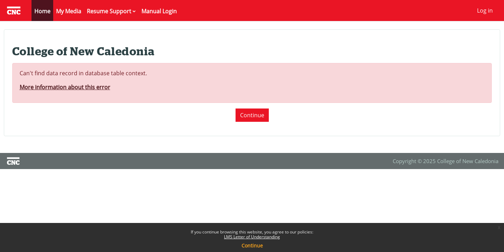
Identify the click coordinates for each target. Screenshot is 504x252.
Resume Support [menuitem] (109, 11)
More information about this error (78, 87)
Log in (485, 10)
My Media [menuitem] (68, 11)
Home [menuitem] (42, 11)
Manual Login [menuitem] (159, 11)
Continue (252, 115)
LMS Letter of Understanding (252, 237)
